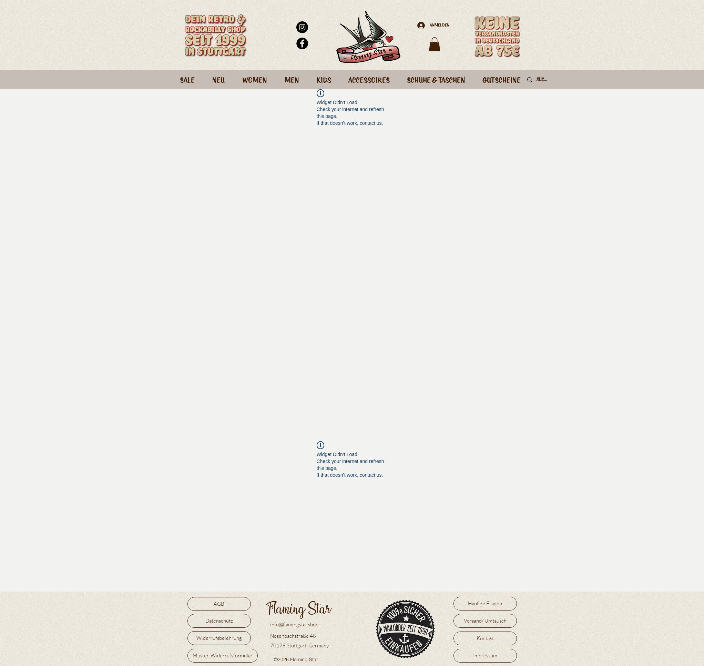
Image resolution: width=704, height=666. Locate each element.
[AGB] (219, 604)
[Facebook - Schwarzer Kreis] (302, 43)
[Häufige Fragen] (485, 603)
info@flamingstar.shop (294, 624)
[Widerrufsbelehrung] (219, 638)
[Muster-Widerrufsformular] (222, 656)
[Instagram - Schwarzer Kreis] (302, 27)
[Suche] (543, 80)
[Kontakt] (485, 638)
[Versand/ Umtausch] (485, 621)
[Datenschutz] (219, 621)
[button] (434, 44)
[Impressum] (485, 656)
